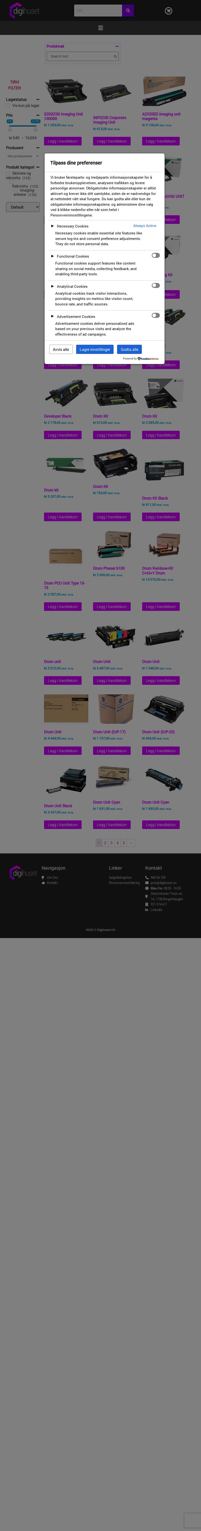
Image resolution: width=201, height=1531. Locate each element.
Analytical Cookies (72, 286)
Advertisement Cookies (76, 316)
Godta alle (129, 349)
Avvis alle (61, 349)
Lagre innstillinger (95, 349)
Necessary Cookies (73, 226)
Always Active (144, 225)
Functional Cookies (73, 256)
